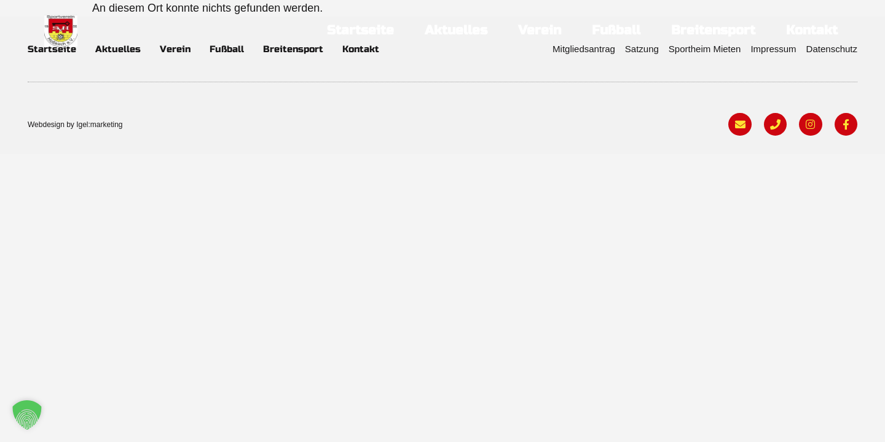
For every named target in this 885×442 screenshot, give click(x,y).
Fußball (616, 30)
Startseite (360, 30)
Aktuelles (456, 30)
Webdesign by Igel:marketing (75, 124)
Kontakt (812, 30)
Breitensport (713, 30)
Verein (539, 30)
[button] (27, 415)
